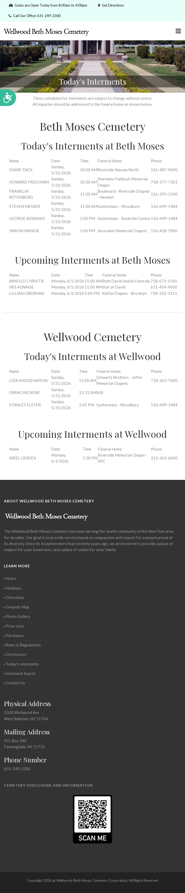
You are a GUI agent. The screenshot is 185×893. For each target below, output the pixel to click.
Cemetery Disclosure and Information (48, 785)
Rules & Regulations (22, 644)
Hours (10, 578)
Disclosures (15, 654)
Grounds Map (16, 606)
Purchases (14, 635)
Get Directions (110, 5)
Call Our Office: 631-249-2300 (35, 16)
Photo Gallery (17, 616)
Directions (14, 597)
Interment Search (20, 673)
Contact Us (14, 682)
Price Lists (14, 626)
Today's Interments (21, 664)
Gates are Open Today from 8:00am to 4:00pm (48, 5)
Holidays (12, 588)
